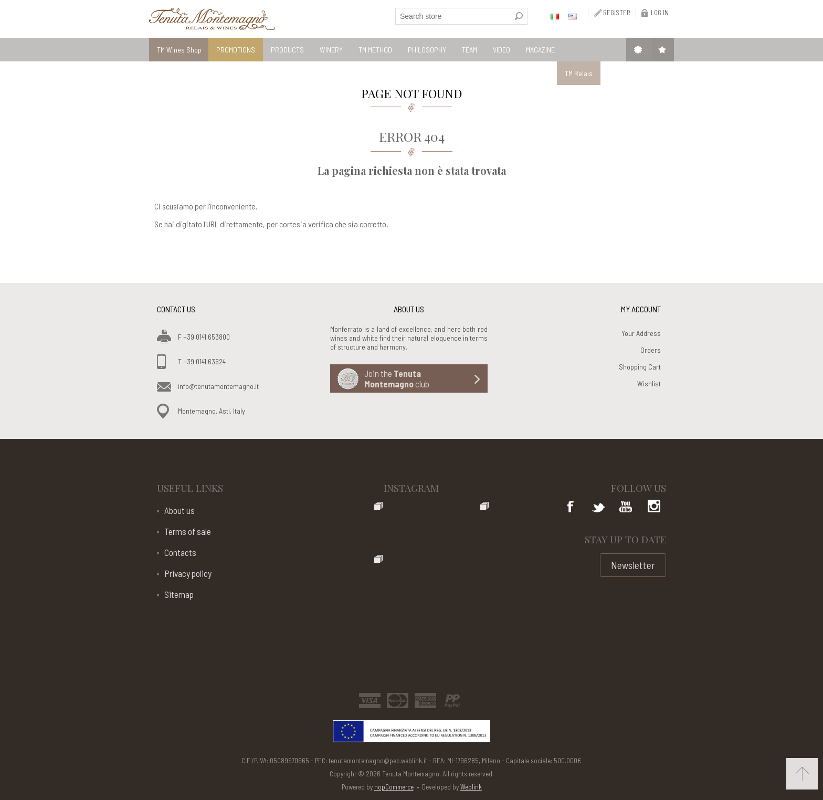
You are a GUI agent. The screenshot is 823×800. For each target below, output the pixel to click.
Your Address (641, 333)
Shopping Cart (640, 366)
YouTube (626, 507)
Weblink (471, 787)
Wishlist (649, 383)
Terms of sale (187, 531)
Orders (650, 349)
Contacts (180, 552)
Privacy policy (188, 573)
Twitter (598, 507)
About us (179, 510)
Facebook (571, 507)
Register (616, 12)
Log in (660, 12)
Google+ (653, 507)
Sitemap (179, 594)
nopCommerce (394, 787)
